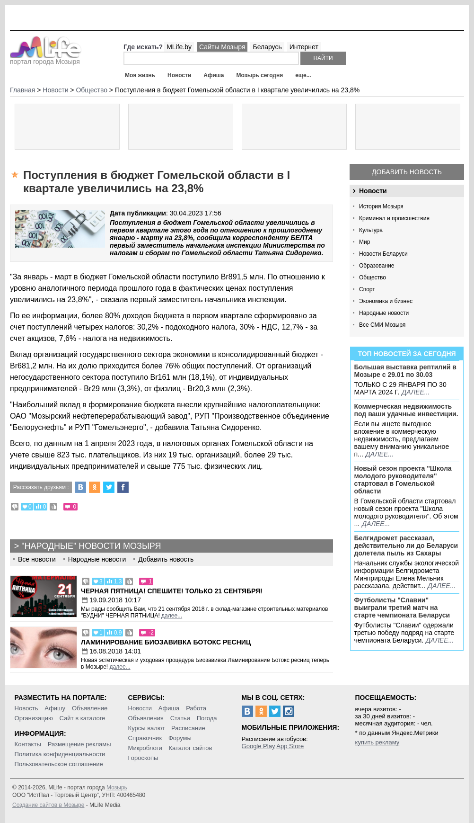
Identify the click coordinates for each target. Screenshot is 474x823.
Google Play (258, 746)
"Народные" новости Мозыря (91, 546)
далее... (416, 392)
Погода (207, 718)
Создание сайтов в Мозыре (48, 805)
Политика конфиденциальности (60, 754)
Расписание (188, 728)
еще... (303, 75)
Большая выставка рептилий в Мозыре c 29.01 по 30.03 (405, 370)
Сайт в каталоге (82, 718)
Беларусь (267, 47)
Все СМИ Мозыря (382, 325)
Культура (371, 230)
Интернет (304, 47)
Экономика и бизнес (386, 301)
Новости (179, 75)
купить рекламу (377, 742)
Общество (372, 277)
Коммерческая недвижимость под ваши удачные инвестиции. (406, 410)
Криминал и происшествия (394, 218)
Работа (196, 708)
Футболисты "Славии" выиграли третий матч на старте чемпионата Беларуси (402, 607)
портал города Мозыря (45, 58)
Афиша (213, 75)
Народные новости (384, 313)
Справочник (145, 738)
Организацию (34, 718)
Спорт (367, 289)
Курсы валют (146, 728)
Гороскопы (143, 757)
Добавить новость (407, 172)
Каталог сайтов (190, 747)
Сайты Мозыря (222, 47)
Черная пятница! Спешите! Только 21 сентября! (172, 591)
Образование (376, 265)
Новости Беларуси (383, 253)
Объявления (146, 718)
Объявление (89, 708)
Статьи (180, 718)
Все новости (37, 559)
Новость (26, 708)
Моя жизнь (140, 75)
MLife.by (179, 47)
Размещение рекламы (79, 744)
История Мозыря (381, 206)
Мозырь (116, 787)
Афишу (54, 708)
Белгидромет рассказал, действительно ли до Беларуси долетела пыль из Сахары (406, 545)
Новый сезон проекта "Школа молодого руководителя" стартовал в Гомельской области (403, 480)
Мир (364, 242)
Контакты (28, 744)
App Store (290, 746)
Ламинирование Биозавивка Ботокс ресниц (166, 642)
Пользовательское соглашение (59, 764)
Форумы (180, 738)
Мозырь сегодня (260, 75)
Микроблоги (145, 747)
